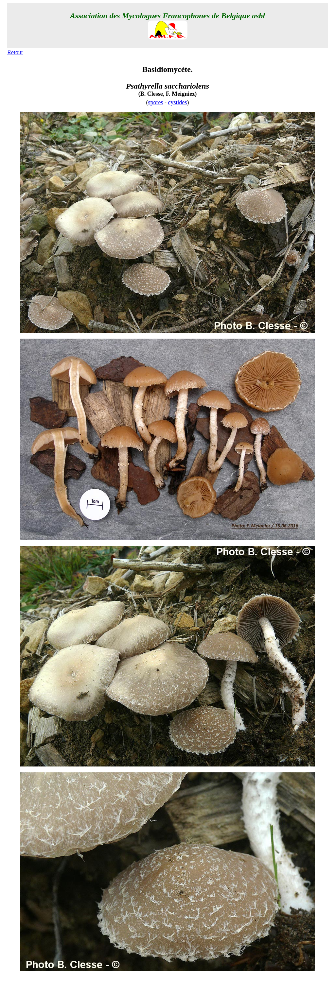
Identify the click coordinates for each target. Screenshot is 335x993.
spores (155, 102)
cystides (177, 102)
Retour (15, 52)
